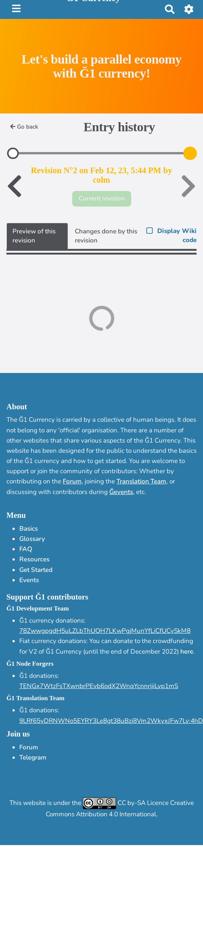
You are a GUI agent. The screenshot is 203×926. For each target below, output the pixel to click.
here (186, 651)
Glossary (32, 538)
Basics (28, 528)
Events (29, 580)
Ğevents (121, 492)
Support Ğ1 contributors (47, 597)
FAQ (25, 549)
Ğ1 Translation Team (35, 698)
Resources (34, 559)
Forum (72, 481)
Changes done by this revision (106, 236)
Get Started (36, 570)
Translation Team (141, 481)
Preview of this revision (34, 236)
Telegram (32, 757)
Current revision (102, 198)
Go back (24, 127)
